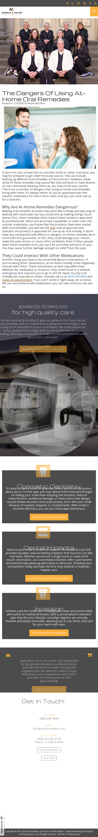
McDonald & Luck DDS (37, 831)
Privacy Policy (73, 834)
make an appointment (17, 280)
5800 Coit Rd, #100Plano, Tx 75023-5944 (49, 746)
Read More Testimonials (49, 695)
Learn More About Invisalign (49, 633)
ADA (53, 228)
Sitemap (61, 834)
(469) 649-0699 (77, 276)
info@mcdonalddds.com (49, 735)
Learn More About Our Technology (37, 349)
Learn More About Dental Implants (49, 578)
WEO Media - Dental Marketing (67, 831)
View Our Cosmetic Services (49, 517)
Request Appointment (49, 755)
